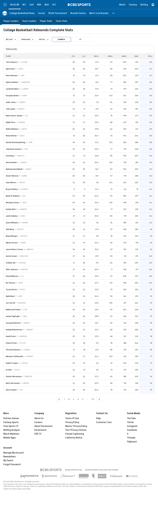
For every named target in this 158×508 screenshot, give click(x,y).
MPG (96, 56)
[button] (113, 13)
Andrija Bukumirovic (14, 329)
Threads (131, 437)
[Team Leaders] (29, 21)
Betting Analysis (11, 430)
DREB (124, 56)
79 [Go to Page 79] (92, 399)
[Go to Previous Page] (58, 399)
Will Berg (10, 229)
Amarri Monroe (12, 176)
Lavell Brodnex (12, 89)
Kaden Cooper (12, 363)
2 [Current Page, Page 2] (68, 399)
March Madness (11, 433)
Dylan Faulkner (12, 82)
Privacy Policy (72, 422)
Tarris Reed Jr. (12, 62)
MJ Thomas (10, 283)
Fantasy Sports (11, 422)
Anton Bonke (11, 162)
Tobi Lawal (10, 109)
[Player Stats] (46, 21)
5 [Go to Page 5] (82, 399)
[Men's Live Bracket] (99, 13)
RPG (150, 56)
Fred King (10, 156)
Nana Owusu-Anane (14, 115)
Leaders (61, 39)
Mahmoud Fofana (13, 309)
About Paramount (43, 426)
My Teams (8, 460)
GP (73, 56)
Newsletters (9, 456)
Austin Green (11, 256)
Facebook (132, 430)
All (80, 39)
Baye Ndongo (11, 236)
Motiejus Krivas (12, 202)
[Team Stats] (61, 21)
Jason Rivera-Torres (14, 249)
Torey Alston (11, 289)
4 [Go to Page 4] (78, 399)
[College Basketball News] (22, 13)
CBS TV (37, 433)
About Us (39, 418)
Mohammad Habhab (14, 169)
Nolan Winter (11, 135)
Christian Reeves (13, 349)
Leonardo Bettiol (13, 323)
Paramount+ (40, 430)
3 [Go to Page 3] (73, 399)
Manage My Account (13, 452)
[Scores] (41, 13)
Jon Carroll (10, 303)
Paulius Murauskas (14, 376)
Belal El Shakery (13, 196)
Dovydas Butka (12, 95)
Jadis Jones (11, 102)
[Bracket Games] (78, 13)
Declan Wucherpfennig (15, 142)
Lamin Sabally (11, 216)
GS (83, 56)
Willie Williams (12, 129)
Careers (38, 422)
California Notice (73, 437)
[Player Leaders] (11, 21)
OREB (110, 56)
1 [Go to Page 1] (64, 399)
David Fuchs (11, 336)
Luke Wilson (11, 182)
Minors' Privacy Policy (76, 426)
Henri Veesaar (11, 75)
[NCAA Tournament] (58, 13)
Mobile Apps (9, 437)
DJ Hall (8, 370)
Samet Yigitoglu (13, 316)
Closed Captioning (74, 433)
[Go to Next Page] (99, 399)
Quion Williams (12, 222)
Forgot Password (12, 464)
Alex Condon (11, 390)
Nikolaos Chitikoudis (14, 356)
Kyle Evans (10, 69)
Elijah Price (10, 122)
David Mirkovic (12, 276)
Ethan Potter (11, 343)
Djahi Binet (10, 296)
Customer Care (104, 422)
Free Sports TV (10, 426)
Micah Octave (11, 242)
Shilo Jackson (11, 269)
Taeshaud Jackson (13, 149)
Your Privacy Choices (75, 430)
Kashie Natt (11, 209)
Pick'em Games (11, 418)
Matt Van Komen (13, 383)
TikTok (130, 422)
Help (98, 418)
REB (136, 56)
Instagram (132, 426)
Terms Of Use (72, 418)
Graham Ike (10, 263)
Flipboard (132, 441)
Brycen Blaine (11, 189)
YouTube (131, 418)
